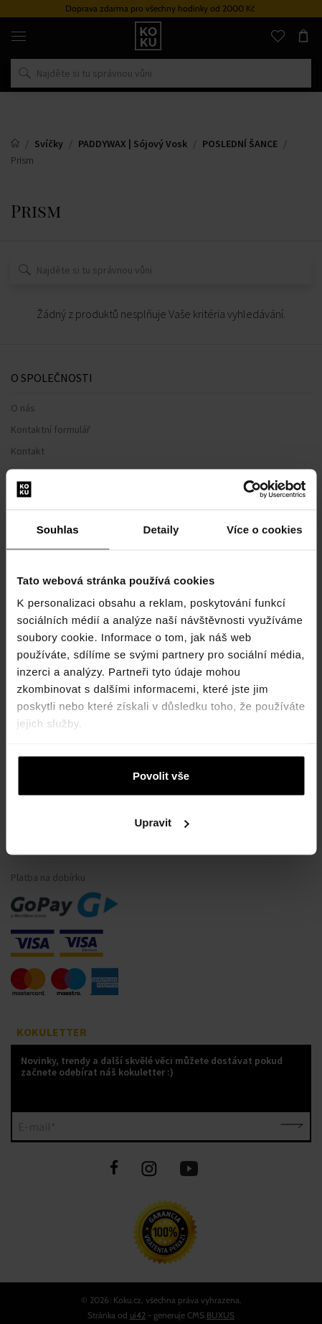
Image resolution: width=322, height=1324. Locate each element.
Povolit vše (161, 775)
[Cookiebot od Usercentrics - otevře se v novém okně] (243, 489)
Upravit (161, 822)
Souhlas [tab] (58, 529)
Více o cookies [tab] (265, 529)
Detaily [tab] (161, 529)
